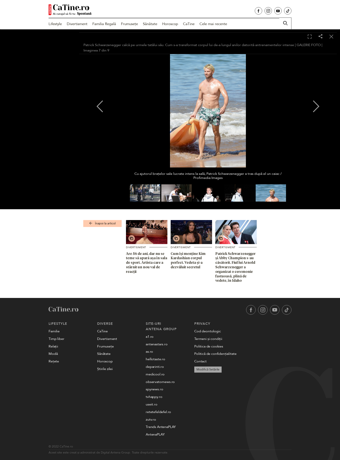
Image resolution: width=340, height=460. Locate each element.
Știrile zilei (105, 369)
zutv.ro (151, 419)
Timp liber (56, 338)
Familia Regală (104, 23)
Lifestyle (55, 23)
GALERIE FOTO (309, 45)
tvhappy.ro (154, 396)
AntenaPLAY (155, 434)
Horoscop (170, 23)
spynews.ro (154, 389)
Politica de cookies (208, 346)
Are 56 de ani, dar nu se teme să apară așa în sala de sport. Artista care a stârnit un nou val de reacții (146, 262)
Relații (53, 346)
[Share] (320, 37)
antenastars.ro (157, 344)
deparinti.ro (155, 366)
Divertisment (77, 23)
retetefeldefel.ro (158, 412)
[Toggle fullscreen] (309, 37)
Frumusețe (129, 23)
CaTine (189, 23)
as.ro (149, 351)
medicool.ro (155, 374)
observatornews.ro (160, 382)
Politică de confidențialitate (215, 353)
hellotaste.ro (155, 359)
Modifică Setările (207, 369)
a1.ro (150, 336)
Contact (200, 361)
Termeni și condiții (208, 338)
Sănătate (150, 23)
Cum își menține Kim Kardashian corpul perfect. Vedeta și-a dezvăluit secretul (188, 260)
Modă (53, 353)
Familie (54, 331)
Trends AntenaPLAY (161, 427)
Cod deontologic (207, 331)
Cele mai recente (213, 23)
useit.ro (151, 404)
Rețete (54, 361)
